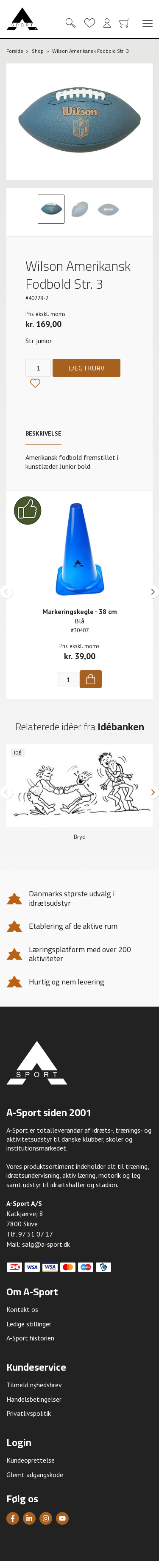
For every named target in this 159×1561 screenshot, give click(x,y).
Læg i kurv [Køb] (86, 368)
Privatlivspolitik (28, 1413)
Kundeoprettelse (30, 1460)
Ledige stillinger (28, 1324)
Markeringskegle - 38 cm (79, 611)
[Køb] (91, 679)
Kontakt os (22, 1309)
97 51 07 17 (35, 1234)
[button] (6, 591)
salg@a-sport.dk (46, 1244)
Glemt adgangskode (34, 1474)
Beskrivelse (43, 433)
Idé (17, 752)
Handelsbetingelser (33, 1399)
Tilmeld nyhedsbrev (34, 1384)
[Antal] (38, 368)
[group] (79, 795)
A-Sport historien (30, 1338)
